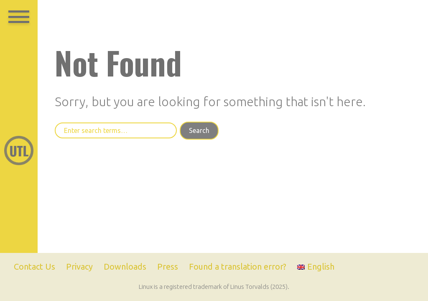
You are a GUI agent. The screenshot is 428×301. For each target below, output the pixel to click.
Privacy (79, 266)
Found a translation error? (237, 266)
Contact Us (34, 266)
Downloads (125, 266)
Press (167, 266)
